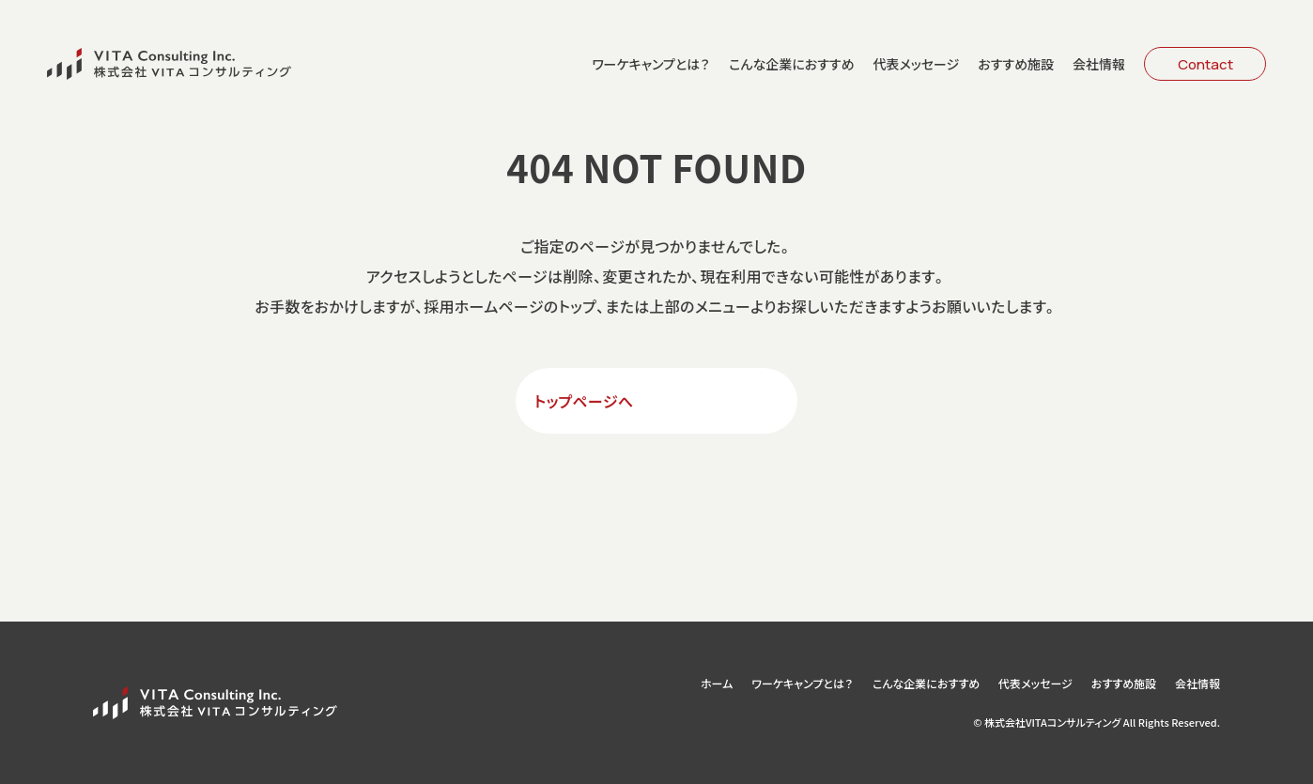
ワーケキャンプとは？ (651, 63)
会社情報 (1099, 63)
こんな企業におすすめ (791, 63)
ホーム (717, 683)
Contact (1205, 64)
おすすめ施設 (1016, 63)
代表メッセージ (916, 63)
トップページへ (584, 401)
